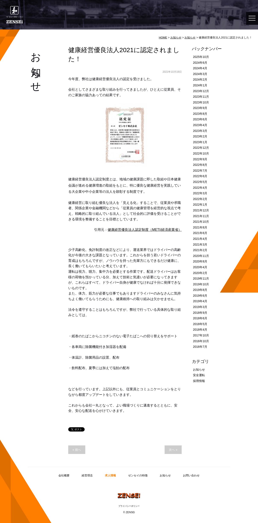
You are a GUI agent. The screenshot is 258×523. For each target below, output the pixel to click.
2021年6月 (200, 233)
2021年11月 (201, 216)
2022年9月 (200, 159)
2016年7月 (200, 346)
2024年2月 (200, 79)
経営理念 (87, 475)
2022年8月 (200, 164)
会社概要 (64, 475)
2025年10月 (201, 57)
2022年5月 (200, 182)
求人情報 (110, 475)
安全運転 (199, 375)
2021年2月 (200, 250)
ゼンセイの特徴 (138, 475)
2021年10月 (201, 221)
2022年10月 (201, 153)
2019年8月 (200, 290)
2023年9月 (200, 108)
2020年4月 (200, 267)
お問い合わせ (191, 475)
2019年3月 (200, 307)
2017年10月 (201, 335)
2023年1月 (200, 142)
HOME (163, 37)
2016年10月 (201, 341)
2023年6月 (200, 119)
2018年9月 (200, 312)
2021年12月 (201, 210)
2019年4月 (200, 301)
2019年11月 (201, 278)
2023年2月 (200, 136)
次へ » (173, 449)
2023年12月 (201, 91)
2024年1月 (200, 85)
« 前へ (76, 449)
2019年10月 (201, 284)
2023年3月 (200, 131)
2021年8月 (200, 227)
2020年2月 (200, 273)
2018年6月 (200, 318)
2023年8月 (200, 113)
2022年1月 (200, 204)
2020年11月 (201, 256)
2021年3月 (200, 244)
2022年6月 (200, 176)
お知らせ (175, 37)
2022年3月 (200, 193)
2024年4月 (200, 68)
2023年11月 (201, 96)
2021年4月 (200, 238)
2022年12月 (201, 147)
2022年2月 (200, 199)
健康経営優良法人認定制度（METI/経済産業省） (145, 229)
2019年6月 (200, 295)
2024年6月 (200, 62)
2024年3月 (200, 74)
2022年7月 (200, 170)
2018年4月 (200, 329)
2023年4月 (200, 125)
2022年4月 (200, 187)
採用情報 (199, 381)
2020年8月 (200, 261)
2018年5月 (200, 324)
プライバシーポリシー (129, 506)
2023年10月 (201, 102)
